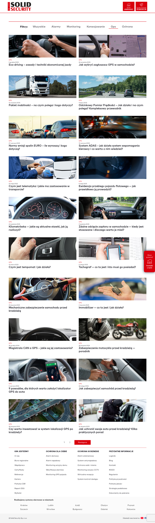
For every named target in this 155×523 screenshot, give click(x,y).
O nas (17, 456)
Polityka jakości (115, 484)
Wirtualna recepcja (85, 474)
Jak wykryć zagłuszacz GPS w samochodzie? (107, 65)
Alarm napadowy (53, 461)
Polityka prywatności (118, 479)
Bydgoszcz (77, 509)
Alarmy (56, 27)
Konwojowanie (96, 27)
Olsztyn (104, 505)
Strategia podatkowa (118, 488)
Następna (82, 442)
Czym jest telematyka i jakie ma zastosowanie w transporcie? (39, 188)
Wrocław (51, 509)
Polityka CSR (20, 484)
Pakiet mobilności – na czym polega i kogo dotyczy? (41, 105)
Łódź (77, 505)
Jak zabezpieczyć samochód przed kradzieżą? (107, 388)
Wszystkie (39, 27)
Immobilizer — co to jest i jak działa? (101, 307)
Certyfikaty (19, 470)
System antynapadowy (87, 461)
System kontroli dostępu (88, 479)
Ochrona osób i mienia (87, 465)
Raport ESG (19, 488)
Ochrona (127, 27)
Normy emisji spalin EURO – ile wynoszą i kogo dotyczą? (38, 147)
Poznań (131, 505)
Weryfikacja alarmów (55, 470)
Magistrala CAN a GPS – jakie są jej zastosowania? (41, 348)
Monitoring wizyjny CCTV (88, 470)
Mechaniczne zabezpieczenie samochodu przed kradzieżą (38, 309)
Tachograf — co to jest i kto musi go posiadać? (107, 267)
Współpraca (19, 465)
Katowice (131, 509)
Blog (111, 461)
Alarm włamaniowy (86, 456)
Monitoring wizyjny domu (56, 465)
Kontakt (112, 465)
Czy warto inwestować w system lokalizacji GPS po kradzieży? (41, 431)
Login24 (112, 456)
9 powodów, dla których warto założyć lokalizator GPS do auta (40, 390)
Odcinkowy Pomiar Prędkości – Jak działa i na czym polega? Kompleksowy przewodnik (111, 107)
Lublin (51, 505)
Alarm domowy (52, 456)
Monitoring (73, 27)
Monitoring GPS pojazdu (56, 474)
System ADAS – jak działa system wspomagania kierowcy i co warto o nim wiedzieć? (109, 147)
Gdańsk (104, 509)
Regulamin (113, 474)
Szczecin (24, 509)
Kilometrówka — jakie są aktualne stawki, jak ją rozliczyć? (38, 228)
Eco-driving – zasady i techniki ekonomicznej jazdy (40, 65)
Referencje (19, 474)
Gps (113, 27)
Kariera (18, 479)
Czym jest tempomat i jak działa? (30, 267)
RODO (112, 470)
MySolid (18, 493)
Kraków (24, 505)
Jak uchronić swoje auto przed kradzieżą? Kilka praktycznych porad (108, 431)
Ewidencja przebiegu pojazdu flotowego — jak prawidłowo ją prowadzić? (107, 188)
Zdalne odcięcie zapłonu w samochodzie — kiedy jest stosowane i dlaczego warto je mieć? (111, 228)
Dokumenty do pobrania (119, 493)
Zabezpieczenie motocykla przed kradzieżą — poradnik (107, 350)
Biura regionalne (21, 461)
